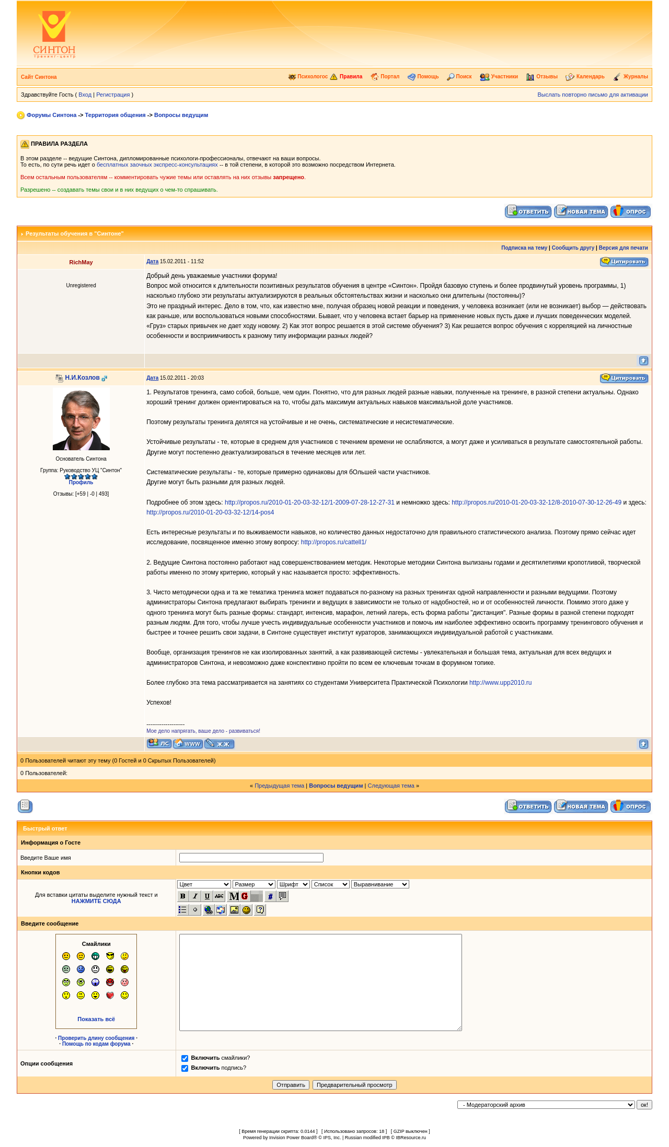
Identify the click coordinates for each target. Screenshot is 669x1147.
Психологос (308, 76)
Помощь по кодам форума (96, 1044)
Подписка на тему (524, 248)
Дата (152, 261)
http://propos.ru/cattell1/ (333, 542)
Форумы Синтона (51, 115)
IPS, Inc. (332, 1137)
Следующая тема (391, 785)
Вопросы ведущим (181, 115)
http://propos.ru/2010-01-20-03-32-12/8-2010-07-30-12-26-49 (536, 502)
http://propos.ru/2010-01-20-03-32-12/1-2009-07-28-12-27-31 (310, 502)
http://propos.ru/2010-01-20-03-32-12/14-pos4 (210, 512)
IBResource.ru (411, 1137)
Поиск (459, 76)
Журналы (630, 76)
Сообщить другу (573, 248)
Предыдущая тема (279, 785)
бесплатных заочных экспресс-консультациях (157, 164)
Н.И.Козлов (82, 377)
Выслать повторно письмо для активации (592, 94)
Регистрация (113, 94)
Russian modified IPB (367, 1137)
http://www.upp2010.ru (500, 682)
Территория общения (115, 115)
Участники (499, 76)
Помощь (423, 76)
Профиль (81, 482)
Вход (84, 94)
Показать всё (96, 1019)
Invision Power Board (291, 1137)
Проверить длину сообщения (96, 1038)
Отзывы (542, 76)
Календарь (585, 76)
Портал (384, 76)
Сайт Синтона (39, 77)
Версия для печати (623, 248)
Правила (345, 76)
